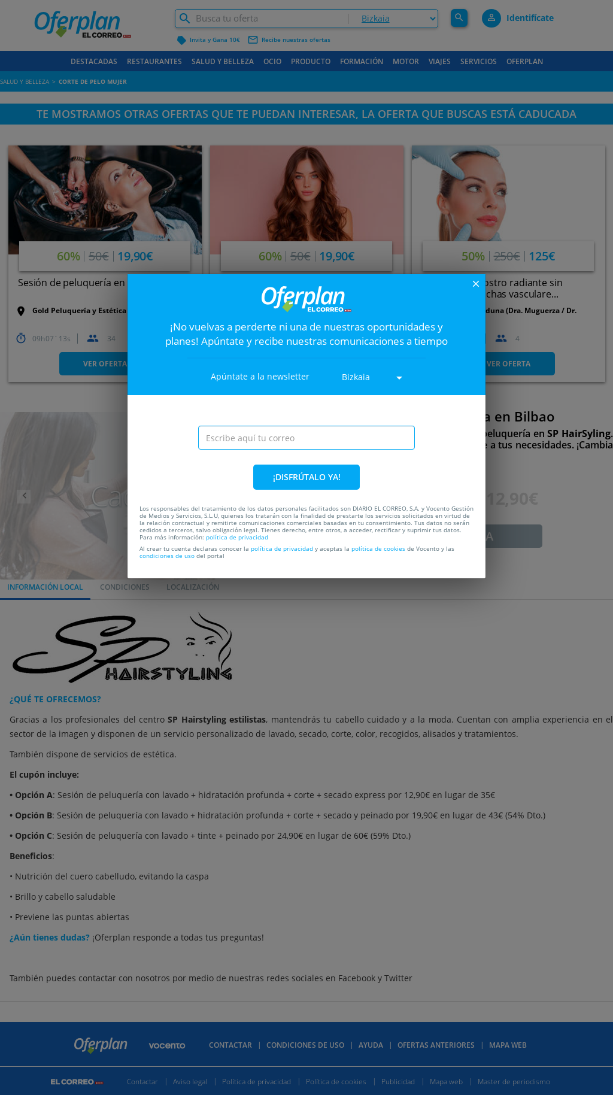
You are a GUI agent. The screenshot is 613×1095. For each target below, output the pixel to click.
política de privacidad (237, 537)
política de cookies (378, 548)
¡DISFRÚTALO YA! (307, 477)
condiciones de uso (167, 555)
